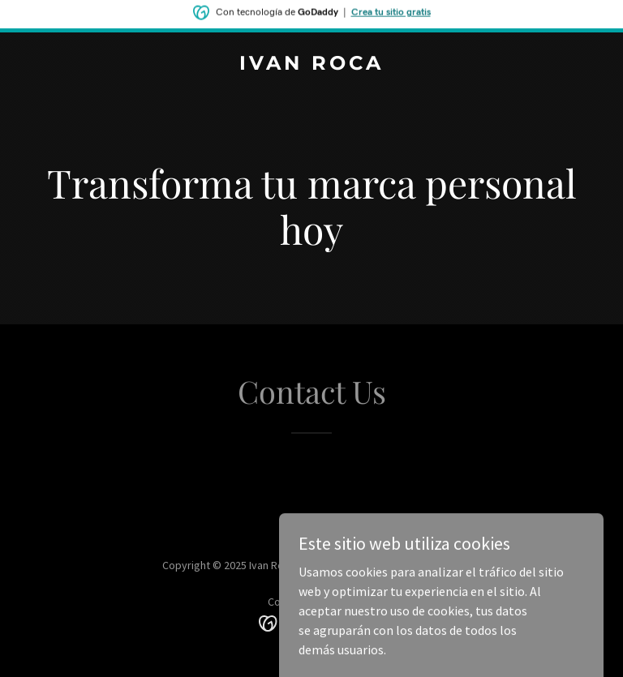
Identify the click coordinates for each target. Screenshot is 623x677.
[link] (311, 65)
